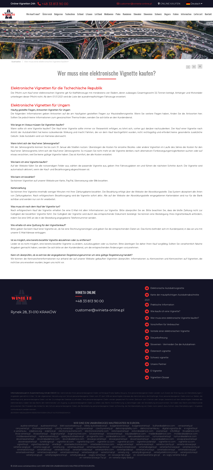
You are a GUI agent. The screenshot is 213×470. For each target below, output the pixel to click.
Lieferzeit (198, 14)
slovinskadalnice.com (73, 439)
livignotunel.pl (58, 433)
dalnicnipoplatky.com (126, 428)
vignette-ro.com (167, 441)
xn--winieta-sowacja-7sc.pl (92, 457)
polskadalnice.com (115, 436)
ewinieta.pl (161, 431)
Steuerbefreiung (158, 337)
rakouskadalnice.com (139, 436)
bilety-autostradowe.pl (95, 425)
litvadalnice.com (191, 431)
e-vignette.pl (190, 428)
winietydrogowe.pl (141, 452)
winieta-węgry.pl (41, 447)
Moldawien (108, 14)
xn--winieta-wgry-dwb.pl (121, 457)
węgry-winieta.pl (97, 455)
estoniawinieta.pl (120, 431)
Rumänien (127, 14)
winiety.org (123, 452)
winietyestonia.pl (188, 452)
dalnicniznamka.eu (149, 428)
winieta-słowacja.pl (186, 444)
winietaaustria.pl (75, 447)
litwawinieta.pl (40, 433)
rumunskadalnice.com (185, 436)
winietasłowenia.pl (69, 452)
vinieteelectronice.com (102, 444)
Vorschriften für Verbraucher (164, 324)
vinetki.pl (56, 444)
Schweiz (158, 14)
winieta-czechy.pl (165, 444)
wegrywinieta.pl (125, 444)
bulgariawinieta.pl (141, 425)
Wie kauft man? (33, 14)
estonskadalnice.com (142, 431)
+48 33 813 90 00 (52, 4)
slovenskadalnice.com (48, 439)
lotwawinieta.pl (114, 433)
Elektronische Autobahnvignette (167, 288)
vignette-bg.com (85, 441)
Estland (80, 14)
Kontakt (208, 14)
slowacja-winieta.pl (96, 439)
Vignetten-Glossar (159, 377)
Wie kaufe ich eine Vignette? (165, 311)
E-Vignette (156, 370)
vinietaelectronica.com (75, 444)
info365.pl (175, 431)
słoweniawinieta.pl (27, 441)
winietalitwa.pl (44, 449)
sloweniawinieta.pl (139, 439)
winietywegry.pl (34, 455)
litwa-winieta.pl (22, 433)
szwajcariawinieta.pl (187, 439)
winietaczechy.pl (191, 447)
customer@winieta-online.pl (134, 3)
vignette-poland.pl (146, 441)
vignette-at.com (65, 441)
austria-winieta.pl (29, 425)
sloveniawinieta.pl (25, 439)
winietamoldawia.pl (82, 449)
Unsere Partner (158, 364)
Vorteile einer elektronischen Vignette (170, 331)
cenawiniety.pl (185, 425)
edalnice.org (35, 431)
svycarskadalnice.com (163, 439)
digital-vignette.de (171, 428)
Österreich (47, 14)
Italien (176, 14)
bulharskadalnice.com (164, 425)
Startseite (16, 62)
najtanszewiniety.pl (48, 436)
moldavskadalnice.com (186, 433)
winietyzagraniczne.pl (56, 455)
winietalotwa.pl (62, 449)
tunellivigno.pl (47, 441)
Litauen (89, 14)
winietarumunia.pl (145, 449)
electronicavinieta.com (70, 431)
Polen (118, 14)
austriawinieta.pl (49, 425)
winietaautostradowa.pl (124, 447)
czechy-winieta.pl (64, 428)
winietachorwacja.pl (170, 447)
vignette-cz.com (105, 441)
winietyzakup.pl (78, 455)
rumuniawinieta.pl (162, 436)
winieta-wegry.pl (21, 447)
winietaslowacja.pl (187, 449)
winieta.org (58, 447)
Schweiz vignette (159, 357)
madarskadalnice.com (160, 433)
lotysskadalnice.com (135, 433)
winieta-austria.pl (144, 444)
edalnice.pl (50, 431)
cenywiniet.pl (22, 428)
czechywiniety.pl (104, 428)
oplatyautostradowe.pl (72, 436)
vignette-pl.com (125, 441)
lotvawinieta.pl (96, 433)
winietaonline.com (104, 449)
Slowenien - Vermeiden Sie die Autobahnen (172, 344)
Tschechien (70, 14)
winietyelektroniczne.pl (165, 452)
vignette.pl (22, 444)
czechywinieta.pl (84, 428)
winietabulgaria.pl (148, 447)
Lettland (98, 14)
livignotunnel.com (77, 433)
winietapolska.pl (125, 449)
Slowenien (148, 14)
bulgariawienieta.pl (119, 425)
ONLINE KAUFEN (170, 3)
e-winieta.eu (20, 431)
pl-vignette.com (95, 436)
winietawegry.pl (90, 452)
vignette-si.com (187, 441)
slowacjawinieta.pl (118, 439)
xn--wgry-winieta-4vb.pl (175, 455)
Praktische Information (162, 304)
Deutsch (194, 3)
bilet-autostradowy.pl (71, 425)
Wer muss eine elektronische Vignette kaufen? (174, 318)
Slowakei (137, 14)
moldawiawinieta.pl (26, 436)
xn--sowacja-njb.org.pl (119, 455)
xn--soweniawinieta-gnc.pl (146, 455)
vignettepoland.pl (40, 444)
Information (186, 14)
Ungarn (167, 14)
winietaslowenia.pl (25, 452)
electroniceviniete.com (97, 431)
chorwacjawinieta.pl (42, 428)
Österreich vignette (160, 351)
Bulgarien (58, 14)
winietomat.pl (108, 452)
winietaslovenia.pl (166, 449)
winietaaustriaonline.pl (98, 447)
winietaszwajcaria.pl (47, 452)
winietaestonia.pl (25, 449)
